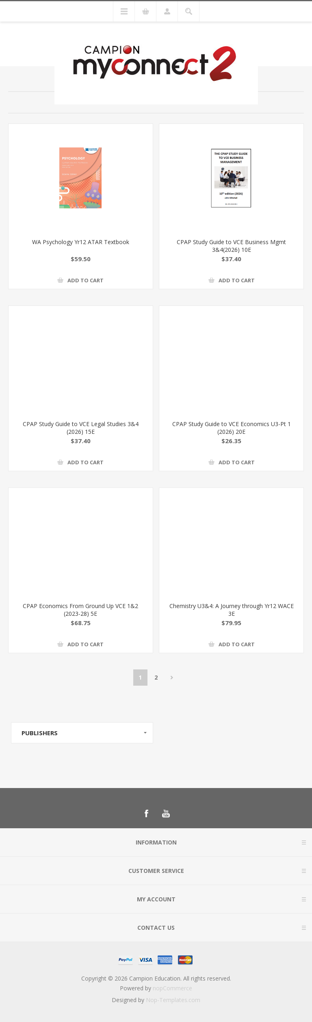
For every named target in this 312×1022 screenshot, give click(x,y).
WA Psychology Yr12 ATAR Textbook (80, 242)
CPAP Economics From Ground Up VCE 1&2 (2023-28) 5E (80, 609)
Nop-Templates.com (173, 1000)
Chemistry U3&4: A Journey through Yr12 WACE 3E (231, 609)
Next (172, 677)
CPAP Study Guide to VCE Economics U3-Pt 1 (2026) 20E (231, 427)
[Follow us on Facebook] (146, 813)
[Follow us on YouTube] (165, 813)
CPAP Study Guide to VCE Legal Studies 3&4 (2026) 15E (81, 427)
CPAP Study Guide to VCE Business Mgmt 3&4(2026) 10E (231, 245)
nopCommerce (172, 988)
